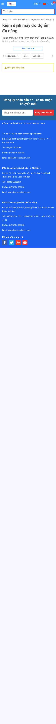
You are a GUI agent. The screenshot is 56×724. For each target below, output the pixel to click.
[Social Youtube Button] (25, 238)
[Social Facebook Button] (4, 238)
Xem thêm (27, 48)
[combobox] (26, 11)
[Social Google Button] (18, 238)
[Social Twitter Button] (11, 238)
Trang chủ (6, 20)
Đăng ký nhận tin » (43, 108)
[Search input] (26, 11)
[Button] (2, 4)
